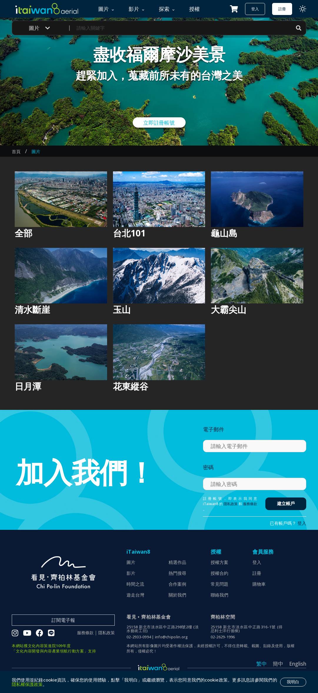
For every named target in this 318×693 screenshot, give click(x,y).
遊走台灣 (135, 595)
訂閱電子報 (63, 620)
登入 (255, 8)
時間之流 (135, 584)
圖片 (35, 151)
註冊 (282, 8)
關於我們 (177, 595)
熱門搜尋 (177, 573)
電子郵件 (213, 429)
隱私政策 (231, 503)
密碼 (208, 467)
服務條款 (250, 503)
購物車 (259, 584)
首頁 (16, 151)
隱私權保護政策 (27, 684)
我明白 (293, 681)
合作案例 (177, 584)
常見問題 (219, 584)
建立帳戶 (286, 503)
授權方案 (219, 562)
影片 (130, 573)
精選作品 (177, 562)
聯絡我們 (219, 595)
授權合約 (219, 573)
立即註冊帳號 (158, 123)
